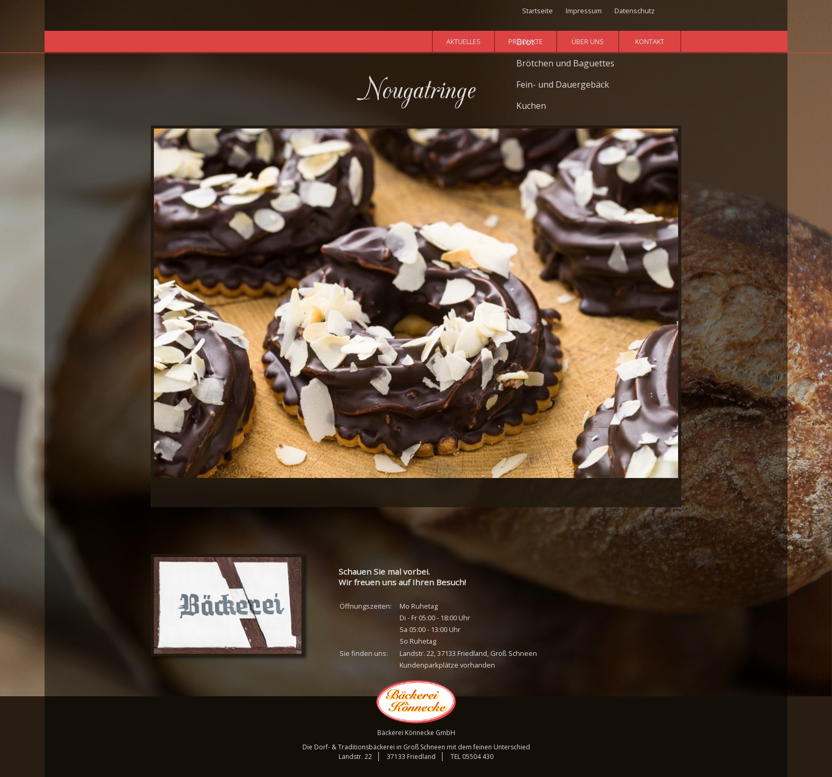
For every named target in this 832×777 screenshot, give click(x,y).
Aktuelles (463, 41)
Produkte (525, 41)
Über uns (587, 41)
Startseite (537, 10)
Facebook (674, 12)
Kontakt (649, 41)
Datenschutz (634, 10)
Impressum (584, 10)
